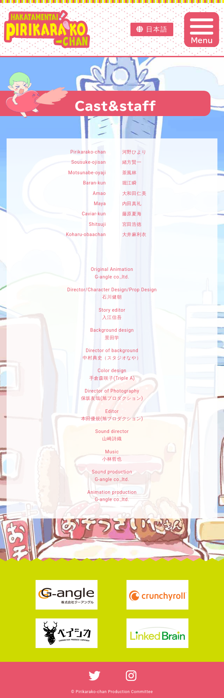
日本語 (152, 29)
